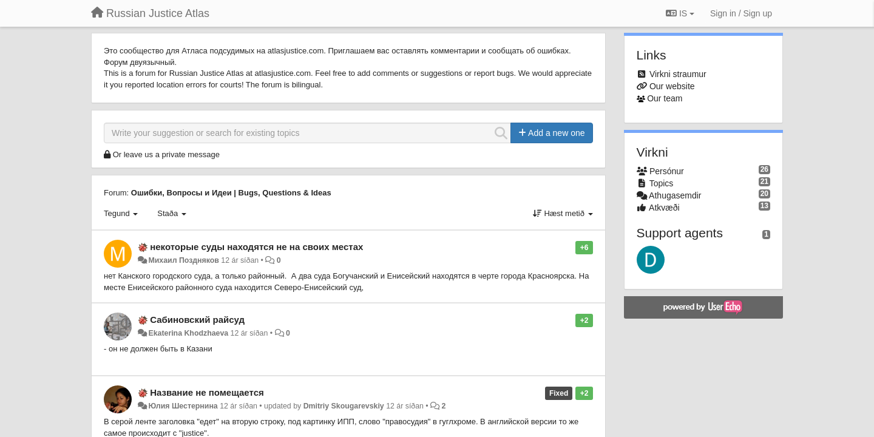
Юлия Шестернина (182, 406)
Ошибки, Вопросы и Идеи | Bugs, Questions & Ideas (231, 192)
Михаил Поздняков (183, 260)
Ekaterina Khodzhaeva (188, 333)
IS (680, 13)
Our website (672, 86)
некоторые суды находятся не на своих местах (256, 247)
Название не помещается (207, 392)
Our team (664, 98)
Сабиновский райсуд (197, 319)
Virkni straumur (677, 74)
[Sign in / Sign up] (741, 13)
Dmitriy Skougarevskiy (343, 406)
